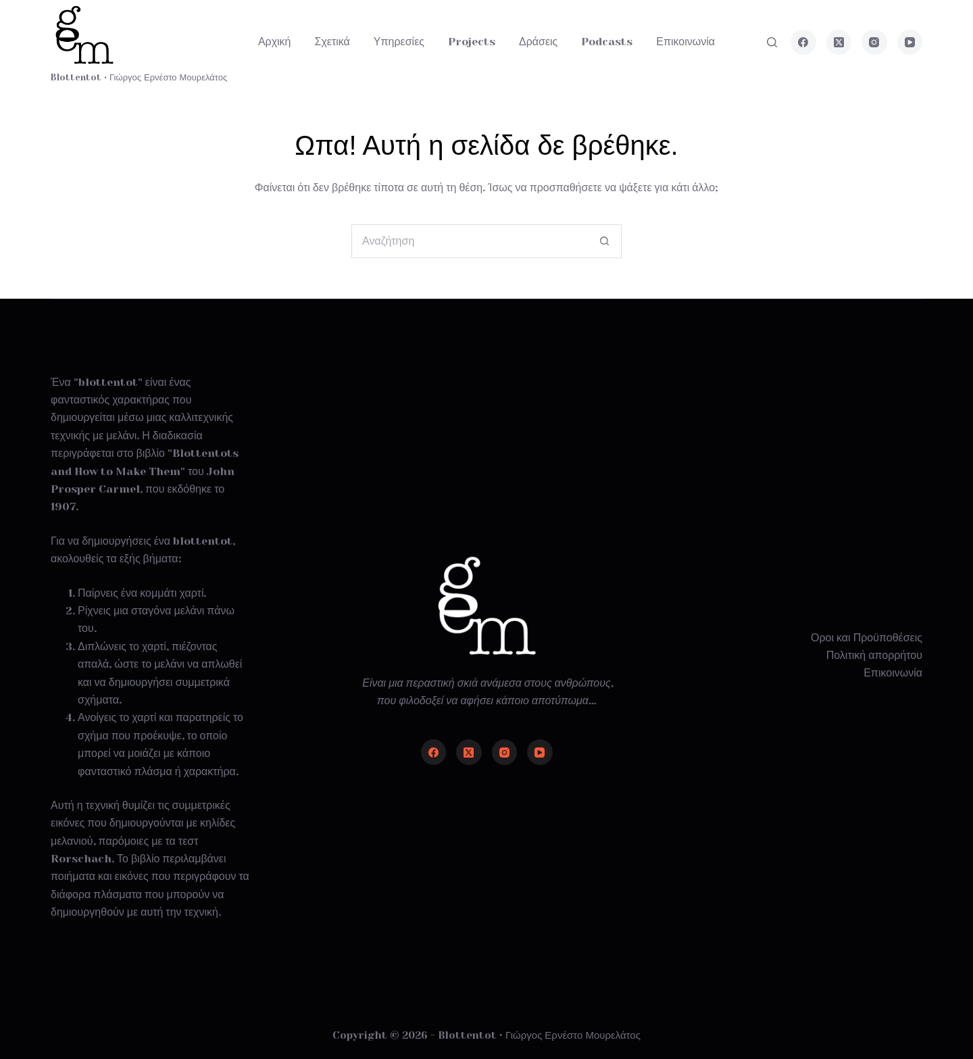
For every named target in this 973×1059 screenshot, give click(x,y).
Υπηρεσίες (399, 41)
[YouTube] (910, 42)
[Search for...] (469, 241)
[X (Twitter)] (839, 42)
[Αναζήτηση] (772, 42)
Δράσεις (538, 41)
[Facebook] (803, 42)
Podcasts (606, 41)
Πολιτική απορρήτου (874, 655)
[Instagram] (874, 42)
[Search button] (605, 241)
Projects (471, 41)
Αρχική (274, 41)
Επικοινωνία (685, 41)
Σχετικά (332, 41)
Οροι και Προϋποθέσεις (866, 637)
